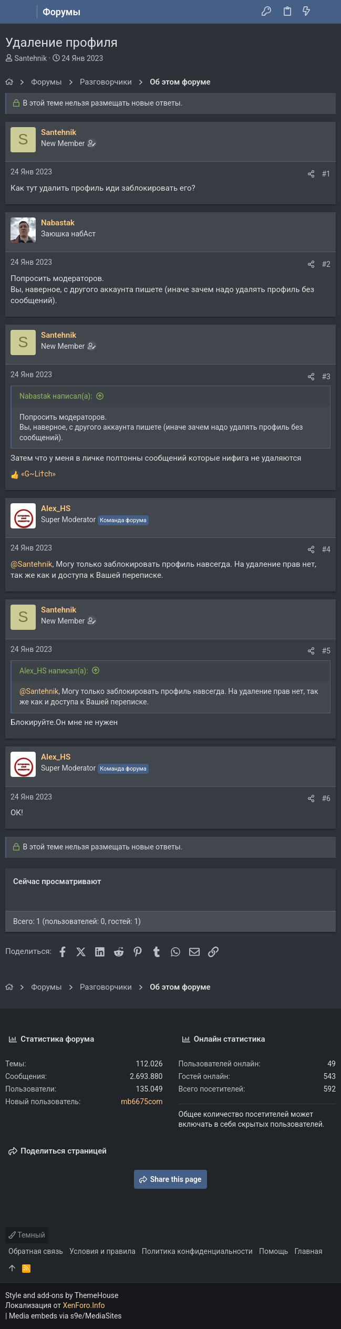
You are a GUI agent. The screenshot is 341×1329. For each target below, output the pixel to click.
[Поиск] (325, 12)
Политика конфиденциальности (197, 1251)
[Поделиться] (311, 174)
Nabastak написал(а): (55, 396)
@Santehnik (31, 564)
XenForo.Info (84, 1305)
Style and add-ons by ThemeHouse (61, 1295)
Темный (26, 1235)
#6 (326, 798)
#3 (326, 376)
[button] (15, 12)
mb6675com (141, 1101)
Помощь (273, 1251)
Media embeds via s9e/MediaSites (65, 1316)
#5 (326, 651)
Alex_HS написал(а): (53, 671)
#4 (326, 549)
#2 (326, 264)
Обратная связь (35, 1251)
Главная (308, 1251)
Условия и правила (102, 1251)
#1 (326, 174)
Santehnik (30, 58)
